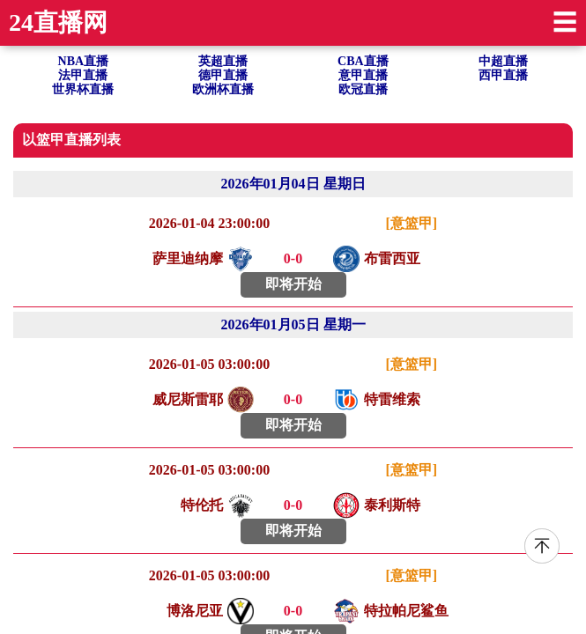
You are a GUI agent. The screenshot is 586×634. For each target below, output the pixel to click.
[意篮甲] (412, 223)
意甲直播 (363, 75)
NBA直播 (83, 61)
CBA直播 (363, 61)
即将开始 (293, 283)
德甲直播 (223, 75)
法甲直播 (83, 75)
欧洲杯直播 (223, 89)
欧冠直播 (363, 89)
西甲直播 (503, 75)
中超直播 (503, 61)
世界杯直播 (83, 89)
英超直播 (223, 61)
